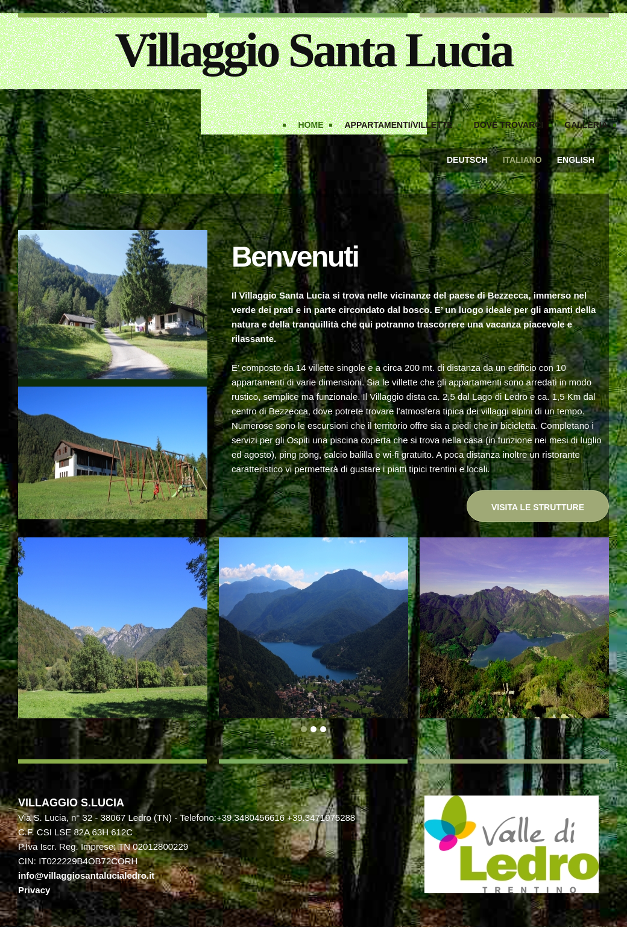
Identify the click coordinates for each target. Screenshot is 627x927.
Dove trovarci (509, 125)
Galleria (586, 125)
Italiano (522, 160)
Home (311, 125)
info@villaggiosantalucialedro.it (86, 875)
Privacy (34, 890)
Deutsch (467, 160)
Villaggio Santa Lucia (313, 50)
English (575, 160)
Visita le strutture (537, 507)
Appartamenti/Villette (399, 125)
